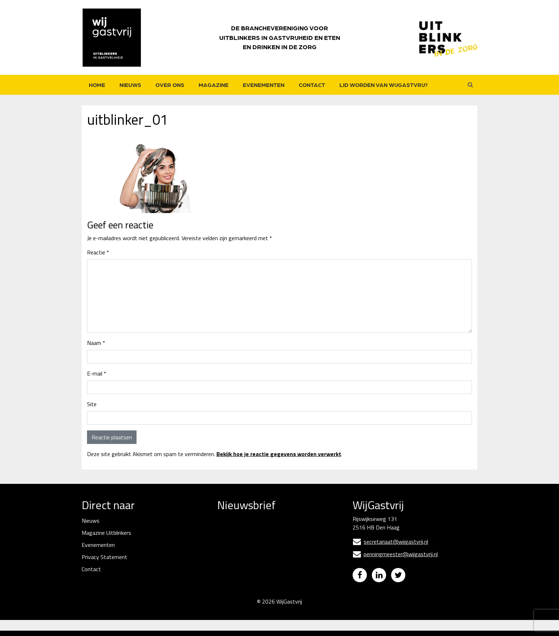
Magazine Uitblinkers (106, 532)
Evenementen (263, 84)
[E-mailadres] (270, 542)
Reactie (98, 252)
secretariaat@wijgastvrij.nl (390, 541)
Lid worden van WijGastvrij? (383, 84)
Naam (96, 342)
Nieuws (130, 84)
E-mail (96, 373)
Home (97, 84)
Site (92, 404)
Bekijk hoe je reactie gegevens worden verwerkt (278, 454)
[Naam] (270, 567)
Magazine (214, 84)
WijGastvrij (289, 607)
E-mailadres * (234, 531)
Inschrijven (271, 587)
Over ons (169, 84)
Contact (312, 84)
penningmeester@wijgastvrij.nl (395, 554)
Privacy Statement (104, 557)
